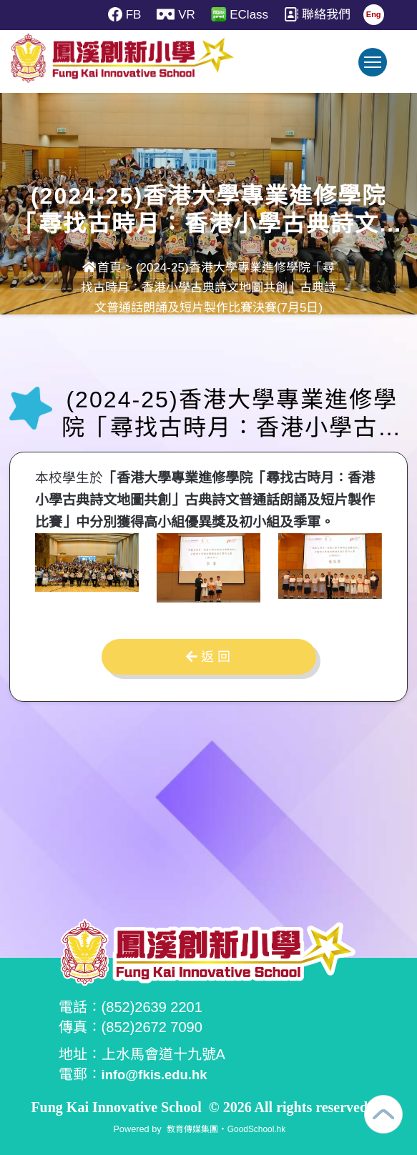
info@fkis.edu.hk (159, 1074)
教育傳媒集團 (190, 1128)
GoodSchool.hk (258, 1128)
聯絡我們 (319, 14)
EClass (239, 14)
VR (174, 14)
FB (120, 14)
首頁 (102, 267)
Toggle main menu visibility (375, 68)
